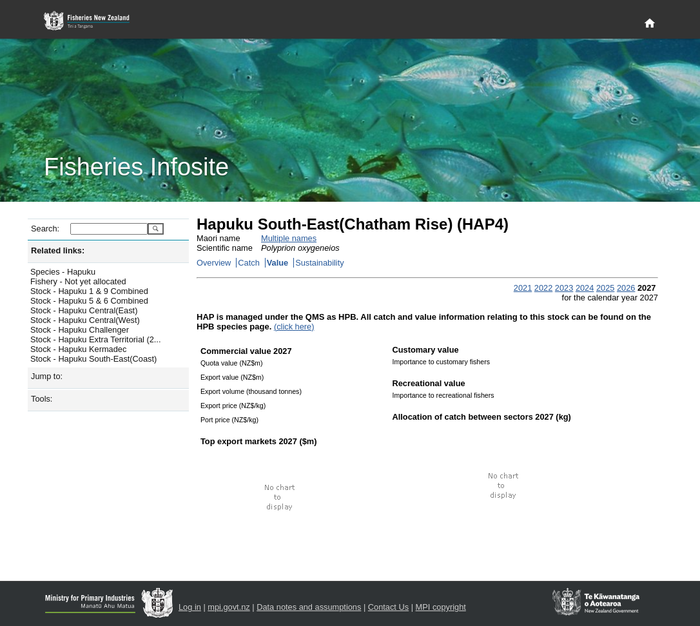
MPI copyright (441, 607)
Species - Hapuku (62, 272)
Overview (214, 263)
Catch (248, 263)
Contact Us (388, 607)
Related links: (57, 250)
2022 (543, 288)
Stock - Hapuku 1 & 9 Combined (89, 291)
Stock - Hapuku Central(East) (83, 310)
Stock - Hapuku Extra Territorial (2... (95, 339)
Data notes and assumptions (309, 607)
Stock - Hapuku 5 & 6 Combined (89, 301)
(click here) (294, 326)
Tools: (41, 399)
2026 (626, 288)
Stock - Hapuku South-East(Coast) (93, 359)
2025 (605, 288)
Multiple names (288, 238)
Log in (190, 607)
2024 (585, 288)
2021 (523, 288)
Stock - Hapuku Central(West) (85, 320)
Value (277, 263)
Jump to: (47, 376)
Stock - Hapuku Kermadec (78, 349)
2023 (564, 288)
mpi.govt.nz (228, 607)
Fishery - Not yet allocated (78, 281)
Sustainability (319, 263)
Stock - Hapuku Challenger (79, 330)
